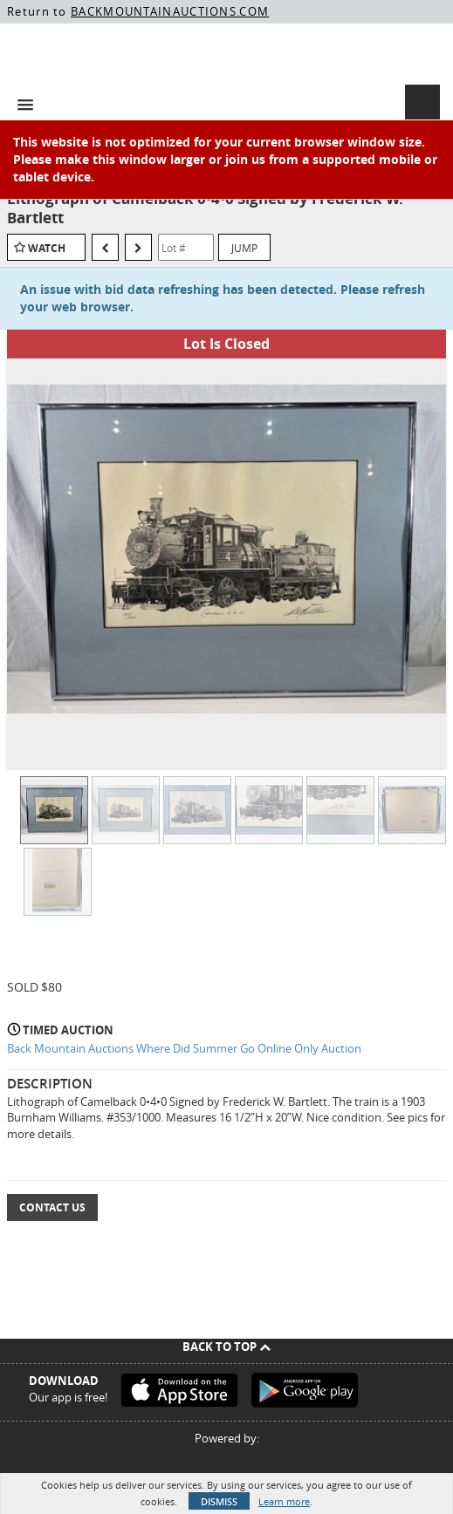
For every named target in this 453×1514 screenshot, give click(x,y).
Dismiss (219, 1501)
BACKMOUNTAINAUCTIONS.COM (170, 11)
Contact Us (52, 1207)
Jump (244, 248)
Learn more (284, 1501)
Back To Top (226, 1346)
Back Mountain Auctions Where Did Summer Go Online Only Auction (184, 1048)
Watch (46, 248)
